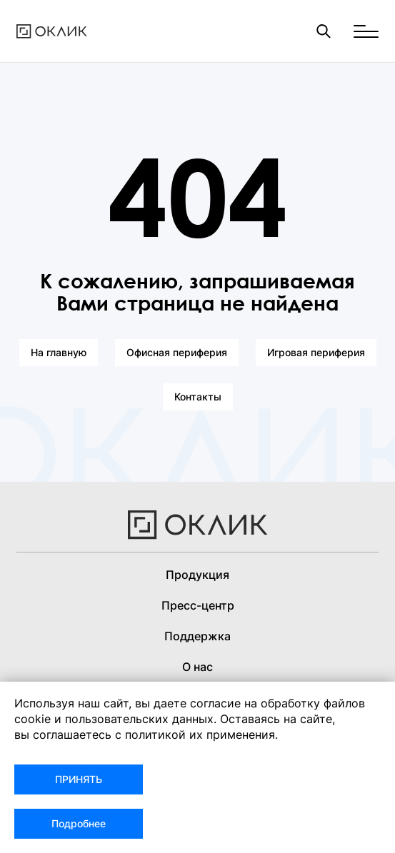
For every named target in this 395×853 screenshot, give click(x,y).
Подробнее (78, 823)
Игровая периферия (316, 352)
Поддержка (197, 636)
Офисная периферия (176, 352)
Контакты (197, 396)
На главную (58, 352)
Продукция (197, 574)
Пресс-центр (197, 605)
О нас (197, 667)
